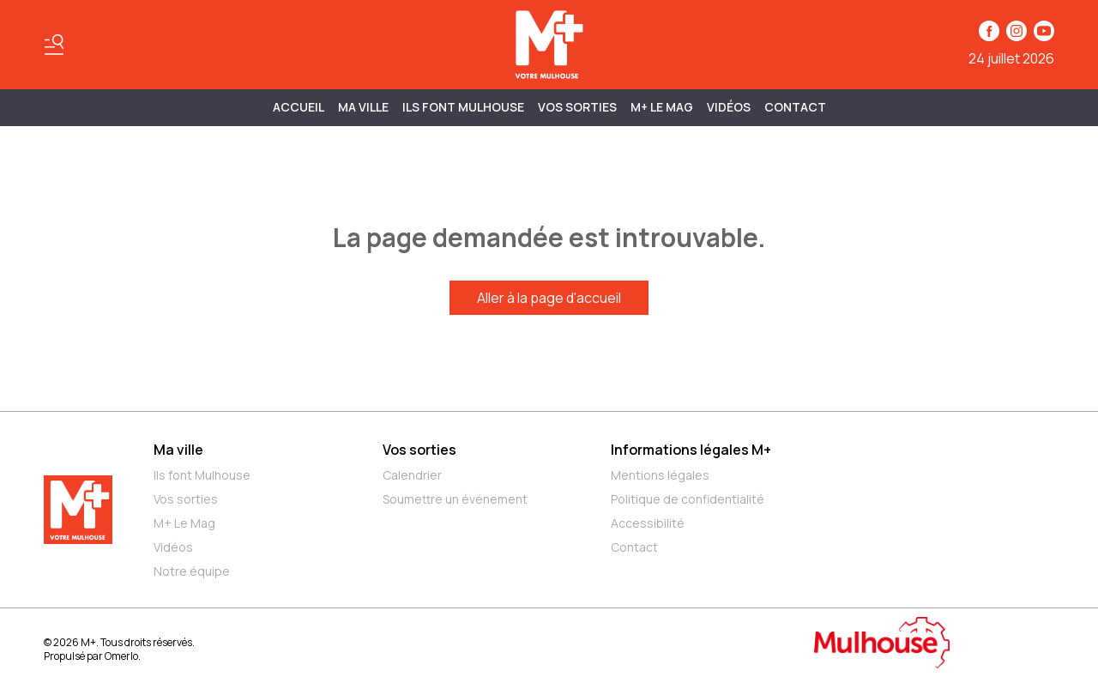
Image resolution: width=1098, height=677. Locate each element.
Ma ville (178, 449)
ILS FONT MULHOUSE (463, 107)
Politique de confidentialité (687, 499)
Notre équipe (192, 571)
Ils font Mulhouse (202, 475)
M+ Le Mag (661, 107)
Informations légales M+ (691, 449)
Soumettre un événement (455, 499)
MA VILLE (363, 107)
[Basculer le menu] (54, 44)
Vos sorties (577, 107)
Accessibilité (648, 523)
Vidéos (729, 107)
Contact (795, 107)
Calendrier (412, 475)
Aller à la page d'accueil (549, 297)
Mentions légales (660, 475)
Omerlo (121, 656)
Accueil (298, 107)
